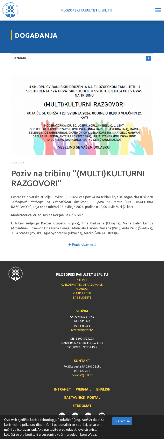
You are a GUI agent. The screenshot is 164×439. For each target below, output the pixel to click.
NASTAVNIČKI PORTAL (82, 397)
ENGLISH (103, 389)
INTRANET (62, 389)
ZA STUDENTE (82, 297)
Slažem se (122, 421)
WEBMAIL (83, 389)
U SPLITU (86, 10)
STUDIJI (82, 280)
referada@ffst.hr (82, 330)
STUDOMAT (82, 406)
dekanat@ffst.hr (82, 375)
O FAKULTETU (82, 293)
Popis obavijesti (82, 244)
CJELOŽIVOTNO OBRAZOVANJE (82, 284)
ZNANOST (82, 289)
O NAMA (19, 58)
